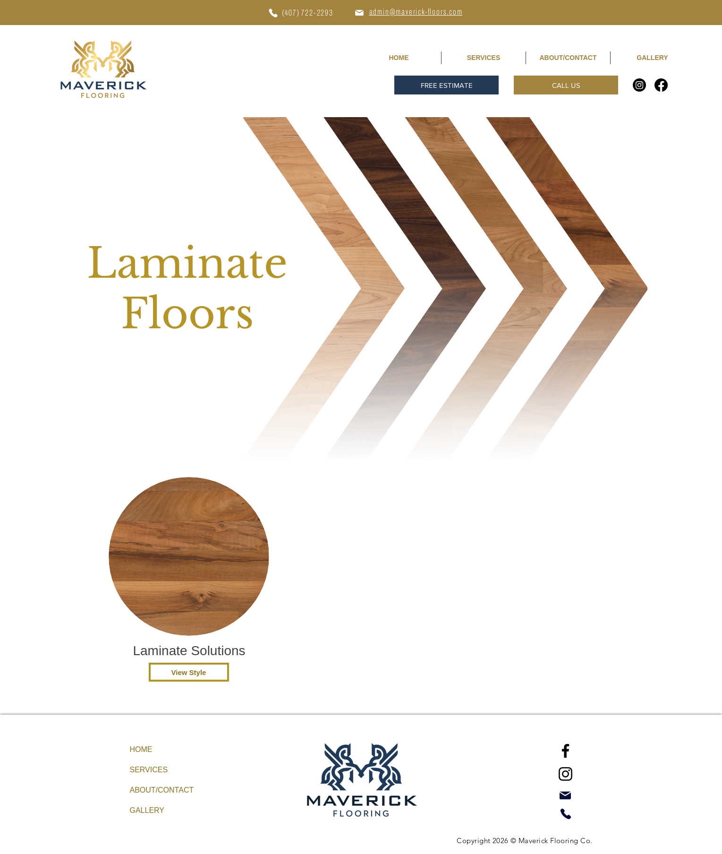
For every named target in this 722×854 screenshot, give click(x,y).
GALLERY (147, 810)
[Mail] (359, 12)
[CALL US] (566, 85)
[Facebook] (661, 85)
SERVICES (149, 770)
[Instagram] (639, 85)
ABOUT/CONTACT (162, 790)
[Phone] (273, 13)
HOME (141, 749)
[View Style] (189, 672)
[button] (446, 85)
